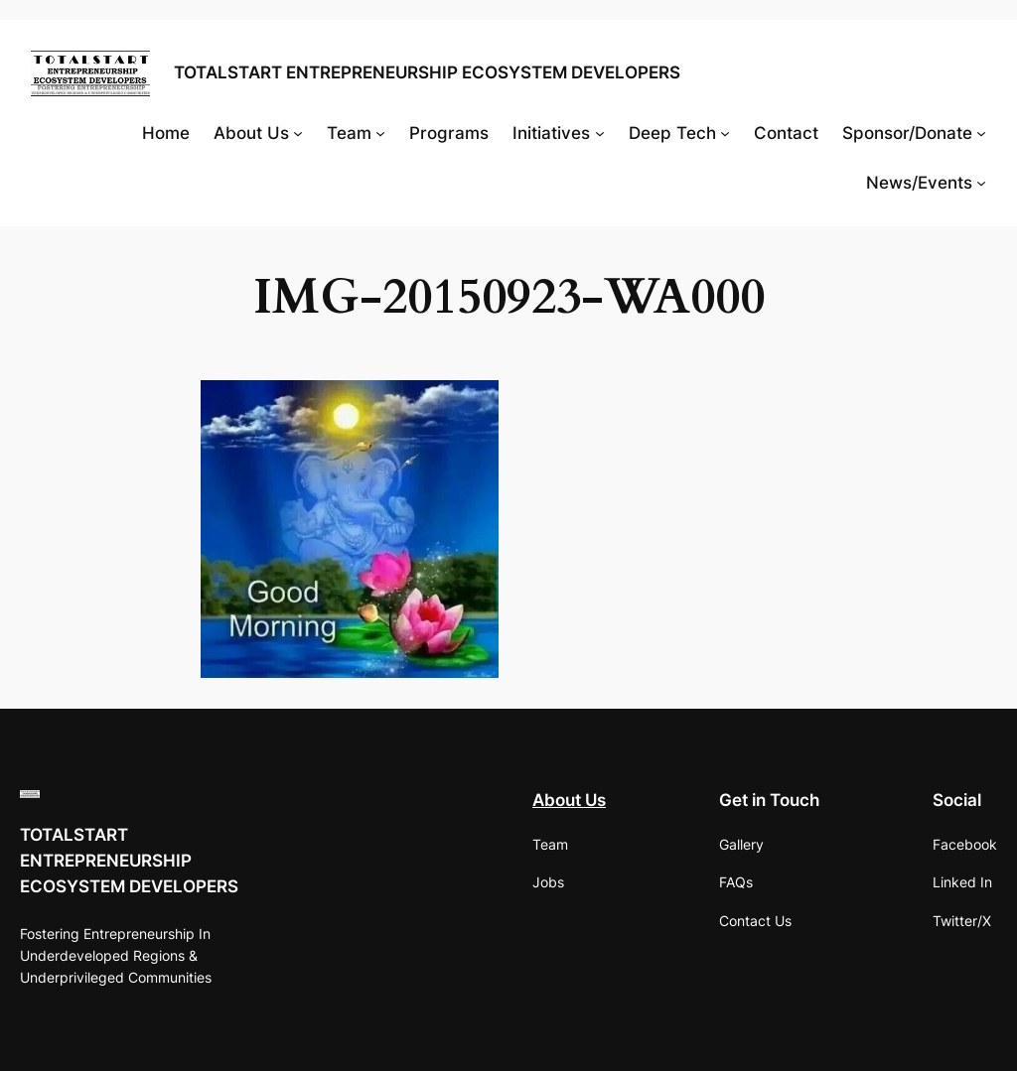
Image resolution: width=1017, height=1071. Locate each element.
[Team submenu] (380, 133)
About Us (569, 800)
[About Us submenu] (298, 133)
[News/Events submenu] (981, 183)
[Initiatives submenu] (600, 133)
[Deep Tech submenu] (725, 133)
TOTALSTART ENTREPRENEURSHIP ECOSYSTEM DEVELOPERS (427, 72)
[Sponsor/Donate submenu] (981, 133)
